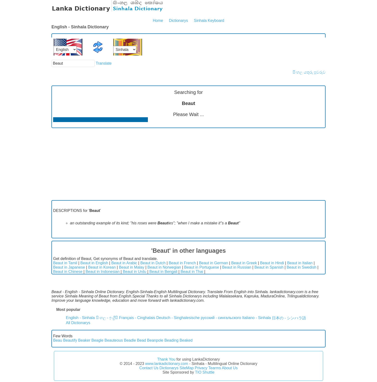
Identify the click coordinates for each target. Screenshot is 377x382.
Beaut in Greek (244, 263)
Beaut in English (94, 263)
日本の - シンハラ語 (289, 318)
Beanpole (155, 340)
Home (158, 20)
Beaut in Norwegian (164, 267)
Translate (104, 63)
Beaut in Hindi (272, 263)
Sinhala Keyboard (209, 20)
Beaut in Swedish (301, 267)
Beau (57, 340)
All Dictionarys (78, 323)
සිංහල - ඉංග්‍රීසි (107, 318)
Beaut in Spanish (268, 267)
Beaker (84, 340)
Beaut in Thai (192, 272)
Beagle (97, 340)
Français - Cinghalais (137, 318)
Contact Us (148, 368)
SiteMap (187, 368)
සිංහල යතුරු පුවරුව (309, 72)
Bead (141, 340)
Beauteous (114, 340)
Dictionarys (178, 20)
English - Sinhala (80, 318)
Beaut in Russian (236, 267)
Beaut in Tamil (65, 263)
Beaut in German (213, 263)
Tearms (214, 368)
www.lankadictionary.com (166, 364)
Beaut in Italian (300, 263)
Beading (171, 340)
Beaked (186, 340)
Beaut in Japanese (69, 267)
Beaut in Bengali (163, 272)
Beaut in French (182, 263)
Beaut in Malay (131, 267)
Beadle (130, 340)
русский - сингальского (221, 318)
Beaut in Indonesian (102, 272)
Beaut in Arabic (124, 263)
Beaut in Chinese (67, 272)
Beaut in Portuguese (201, 267)
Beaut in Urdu (134, 272)
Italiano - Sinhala (256, 318)
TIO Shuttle (204, 372)
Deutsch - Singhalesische (178, 318)
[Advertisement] (188, 164)
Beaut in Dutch (153, 263)
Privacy (201, 368)
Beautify (70, 340)
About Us (230, 368)
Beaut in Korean (102, 267)
